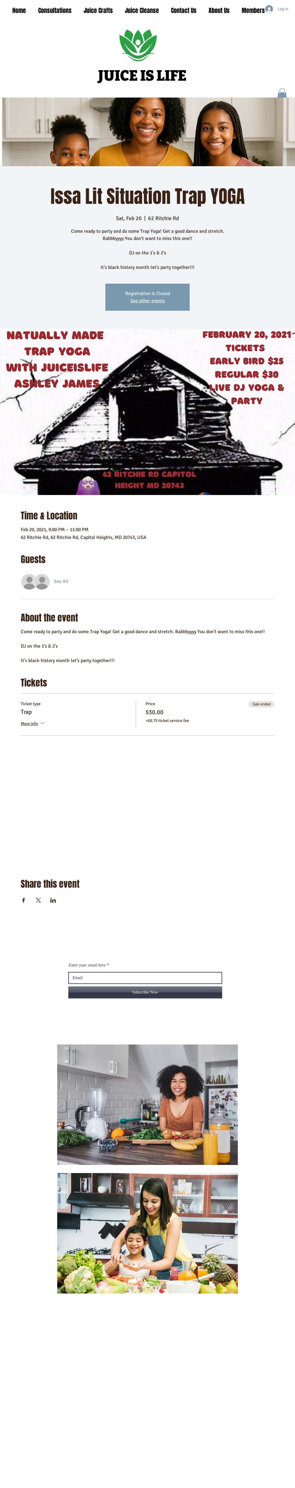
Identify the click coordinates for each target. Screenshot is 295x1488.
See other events (147, 301)
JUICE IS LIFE (142, 76)
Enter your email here (87, 965)
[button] (282, 94)
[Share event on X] (38, 900)
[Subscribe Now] (145, 992)
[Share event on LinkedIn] (53, 900)
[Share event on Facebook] (23, 900)
